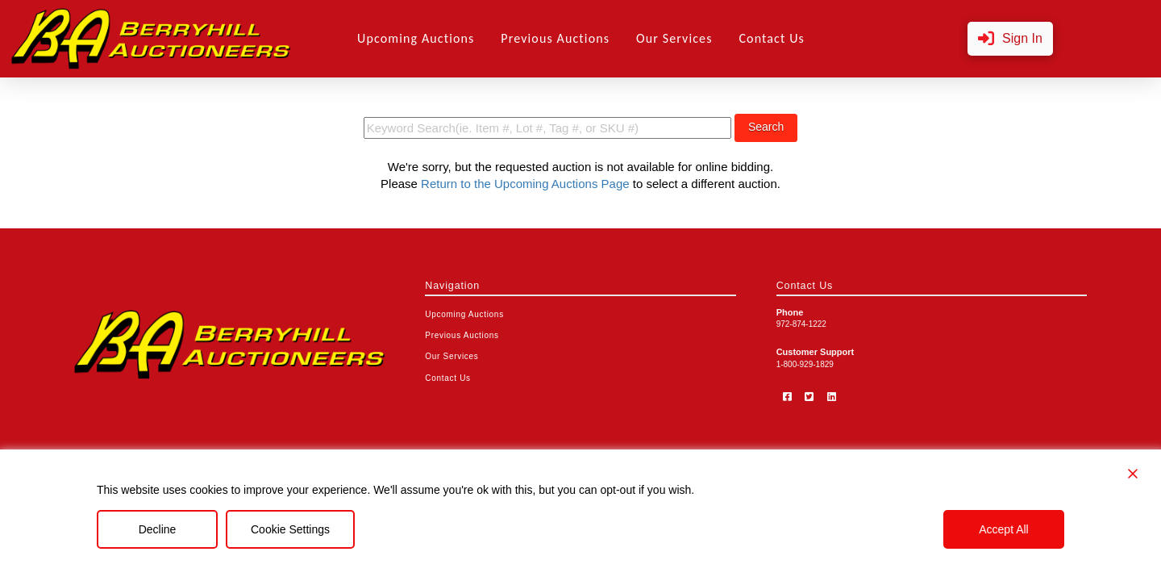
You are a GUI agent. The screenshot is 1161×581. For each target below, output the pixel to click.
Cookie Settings (290, 529)
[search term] (547, 128)
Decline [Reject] (158, 529)
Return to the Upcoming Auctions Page (525, 183)
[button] (1010, 39)
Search (766, 126)
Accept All (1003, 529)
